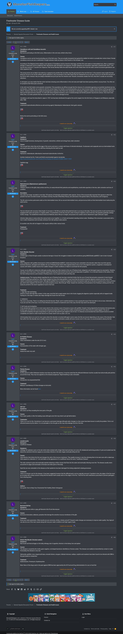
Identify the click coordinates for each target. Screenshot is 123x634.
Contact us (47, 620)
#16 (115, 366)
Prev (10, 42)
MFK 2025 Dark (15, 628)
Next (26, 42)
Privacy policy (104, 628)
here (39, 389)
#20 (115, 537)
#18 (115, 438)
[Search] (105, 4)
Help (110, 628)
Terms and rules (95, 628)
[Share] (111, 47)
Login (83, 617)
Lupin (9, 23)
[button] (28, 11)
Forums (46, 617)
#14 (115, 249)
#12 (115, 134)
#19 (115, 503)
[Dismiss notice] (114, 29)
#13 (115, 181)
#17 (115, 404)
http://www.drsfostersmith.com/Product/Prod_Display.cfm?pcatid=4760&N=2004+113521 (46, 159)
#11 (115, 46)
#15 (115, 334)
